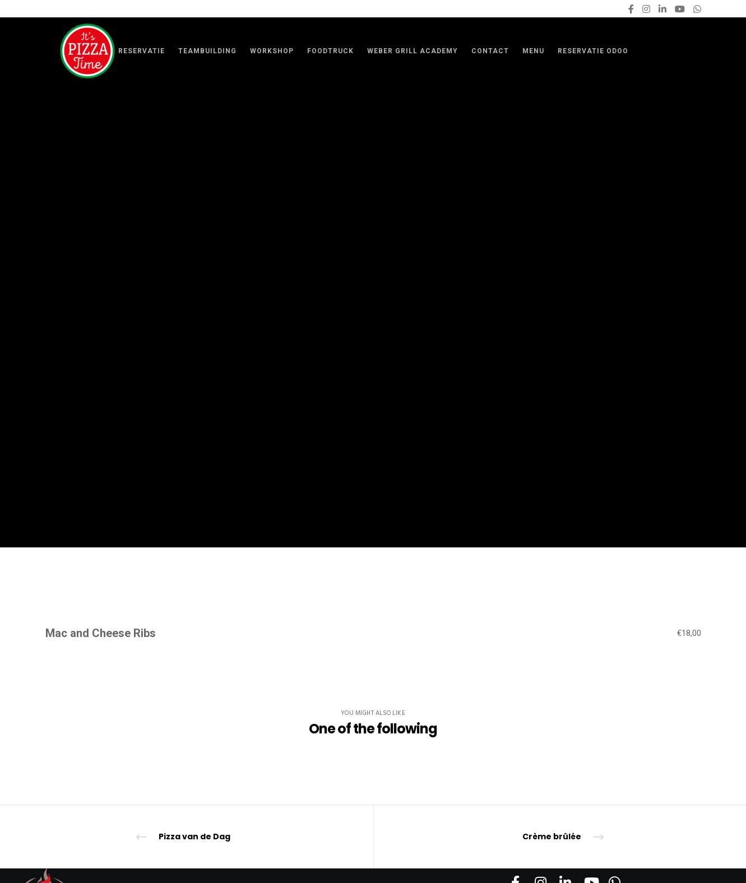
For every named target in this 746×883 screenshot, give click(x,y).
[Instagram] (646, 8)
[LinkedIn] (662, 8)
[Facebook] (631, 8)
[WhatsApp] (697, 8)
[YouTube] (680, 8)
